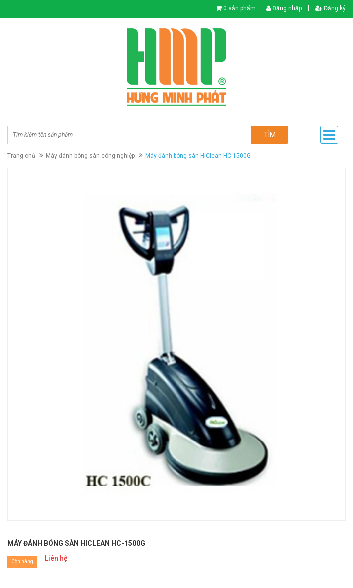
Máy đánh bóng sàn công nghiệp (90, 155)
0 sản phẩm (239, 8)
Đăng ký (330, 8)
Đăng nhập (284, 8)
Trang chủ (21, 155)
